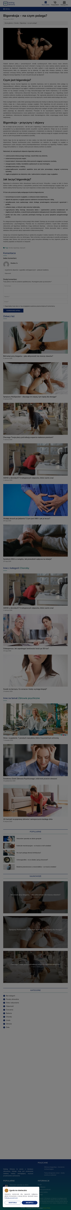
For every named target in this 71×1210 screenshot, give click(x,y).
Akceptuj (29, 1203)
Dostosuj (13, 1203)
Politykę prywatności (11, 1198)
